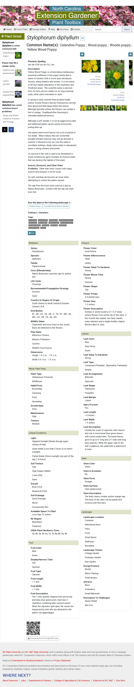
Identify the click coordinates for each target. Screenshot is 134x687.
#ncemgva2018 (42, 220)
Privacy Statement (62, 660)
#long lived (54, 225)
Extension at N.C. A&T (103, 680)
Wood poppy (97, 45)
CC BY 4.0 (120, 98)
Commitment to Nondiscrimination (27, 660)
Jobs (23, 680)
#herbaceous (53, 220)
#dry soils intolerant (67, 222)
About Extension (10, 680)
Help (51, 29)
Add (31, 233)
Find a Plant (20, 29)
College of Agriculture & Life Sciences (72, 680)
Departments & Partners (40, 680)
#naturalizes (33, 222)
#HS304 (43, 228)
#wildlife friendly (34, 228)
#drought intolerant (34, 225)
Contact (75, 29)
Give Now (63, 29)
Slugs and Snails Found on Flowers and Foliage (11, 118)
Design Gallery (38, 29)
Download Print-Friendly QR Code (43, 638)
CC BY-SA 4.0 (96, 82)
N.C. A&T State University (36, 652)
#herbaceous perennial (66, 220)
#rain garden (32, 220)
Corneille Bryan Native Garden (56, 206)
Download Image (94, 84)
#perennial (45, 225)
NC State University (12, 652)
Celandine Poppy (72, 45)
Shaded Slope (35, 206)
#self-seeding (43, 222)
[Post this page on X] (4, 129)
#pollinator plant (54, 222)
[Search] (107, 29)
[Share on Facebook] (11, 129)
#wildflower (62, 225)
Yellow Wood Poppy (42, 49)
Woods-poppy (120, 45)
